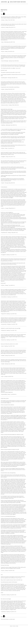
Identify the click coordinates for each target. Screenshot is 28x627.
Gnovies (4, 2)
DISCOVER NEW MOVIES (16, 2)
